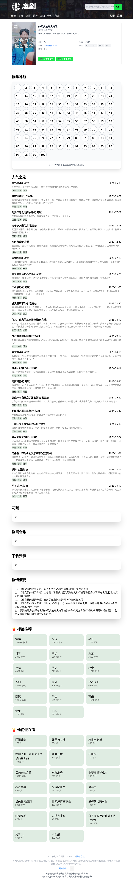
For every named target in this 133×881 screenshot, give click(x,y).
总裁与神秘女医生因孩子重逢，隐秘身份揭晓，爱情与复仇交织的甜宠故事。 (47, 427)
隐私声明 (66, 873)
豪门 (107, 45)
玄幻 (42, 15)
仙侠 (14, 297)
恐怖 (35, 15)
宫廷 (73, 876)
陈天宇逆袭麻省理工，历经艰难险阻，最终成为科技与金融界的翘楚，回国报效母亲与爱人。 (55, 372)
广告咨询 (83, 873)
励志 (14, 346)
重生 (14, 219)
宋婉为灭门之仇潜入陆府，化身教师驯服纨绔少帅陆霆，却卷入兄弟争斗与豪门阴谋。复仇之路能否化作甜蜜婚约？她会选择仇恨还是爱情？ (66, 475)
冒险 (20, 15)
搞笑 (28, 15)
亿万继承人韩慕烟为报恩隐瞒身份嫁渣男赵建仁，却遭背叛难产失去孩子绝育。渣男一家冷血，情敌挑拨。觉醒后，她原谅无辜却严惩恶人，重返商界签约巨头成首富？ (66, 442)
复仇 (87, 45)
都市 (94, 45)
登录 (112, 15)
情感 (25, 252)
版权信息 (75, 873)
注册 (119, 15)
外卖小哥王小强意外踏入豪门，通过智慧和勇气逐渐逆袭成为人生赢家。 (45, 186)
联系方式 (58, 873)
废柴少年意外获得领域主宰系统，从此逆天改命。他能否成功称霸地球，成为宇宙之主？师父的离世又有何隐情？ (64, 401)
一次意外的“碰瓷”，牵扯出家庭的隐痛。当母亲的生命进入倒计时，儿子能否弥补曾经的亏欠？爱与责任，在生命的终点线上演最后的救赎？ (66, 263)
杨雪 (51, 45)
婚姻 (19, 252)
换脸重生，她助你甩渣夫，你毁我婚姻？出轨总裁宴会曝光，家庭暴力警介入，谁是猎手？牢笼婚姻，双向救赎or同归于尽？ (65, 247)
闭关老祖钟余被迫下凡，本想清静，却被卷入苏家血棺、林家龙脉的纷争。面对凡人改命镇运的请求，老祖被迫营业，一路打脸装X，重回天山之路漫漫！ (66, 293)
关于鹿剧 (49, 873)
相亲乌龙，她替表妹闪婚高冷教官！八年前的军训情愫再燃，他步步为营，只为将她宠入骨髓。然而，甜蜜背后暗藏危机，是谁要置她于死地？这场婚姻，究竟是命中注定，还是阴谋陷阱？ (66, 459)
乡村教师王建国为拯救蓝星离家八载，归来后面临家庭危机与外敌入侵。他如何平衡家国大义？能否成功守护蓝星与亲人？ (66, 341)
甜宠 (19, 190)
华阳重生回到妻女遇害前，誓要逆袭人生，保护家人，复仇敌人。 (42, 216)
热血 (19, 346)
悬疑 (19, 418)
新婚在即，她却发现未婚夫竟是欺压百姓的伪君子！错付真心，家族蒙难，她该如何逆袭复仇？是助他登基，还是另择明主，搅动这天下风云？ (66, 357)
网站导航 (80, 856)
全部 (13, 15)
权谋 (19, 362)
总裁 (19, 314)
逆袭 (14, 190)
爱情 (101, 45)
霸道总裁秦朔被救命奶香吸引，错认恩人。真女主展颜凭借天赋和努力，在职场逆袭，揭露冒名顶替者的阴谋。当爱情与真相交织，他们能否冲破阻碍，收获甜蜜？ (66, 201)
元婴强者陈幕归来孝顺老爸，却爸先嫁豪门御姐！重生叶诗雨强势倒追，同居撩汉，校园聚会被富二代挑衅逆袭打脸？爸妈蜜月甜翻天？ (66, 231)
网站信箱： (66, 868)
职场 (25, 206)
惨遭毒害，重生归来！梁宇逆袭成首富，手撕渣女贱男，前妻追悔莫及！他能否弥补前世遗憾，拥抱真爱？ (61, 277)
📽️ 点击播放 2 (65, 59)
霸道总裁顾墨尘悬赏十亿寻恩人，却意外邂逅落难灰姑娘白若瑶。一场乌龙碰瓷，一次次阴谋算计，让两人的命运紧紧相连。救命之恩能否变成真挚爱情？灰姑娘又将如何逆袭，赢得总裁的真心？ (66, 309)
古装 (25, 362)
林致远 (46, 45)
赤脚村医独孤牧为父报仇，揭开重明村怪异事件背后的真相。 (40, 414)
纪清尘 (55, 45)
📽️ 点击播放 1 (46, 59)
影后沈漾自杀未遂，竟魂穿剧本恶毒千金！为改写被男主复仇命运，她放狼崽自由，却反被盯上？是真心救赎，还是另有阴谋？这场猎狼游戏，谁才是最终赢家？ (66, 491)
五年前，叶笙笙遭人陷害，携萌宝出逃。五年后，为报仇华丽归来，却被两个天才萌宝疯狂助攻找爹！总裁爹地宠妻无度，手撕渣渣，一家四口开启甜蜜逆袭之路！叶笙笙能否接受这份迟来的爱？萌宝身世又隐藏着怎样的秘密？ (66, 325)
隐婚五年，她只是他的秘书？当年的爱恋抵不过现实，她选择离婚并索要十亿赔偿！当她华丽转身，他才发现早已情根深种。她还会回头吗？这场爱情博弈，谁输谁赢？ (66, 387)
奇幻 (49, 15)
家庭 (57, 15)
